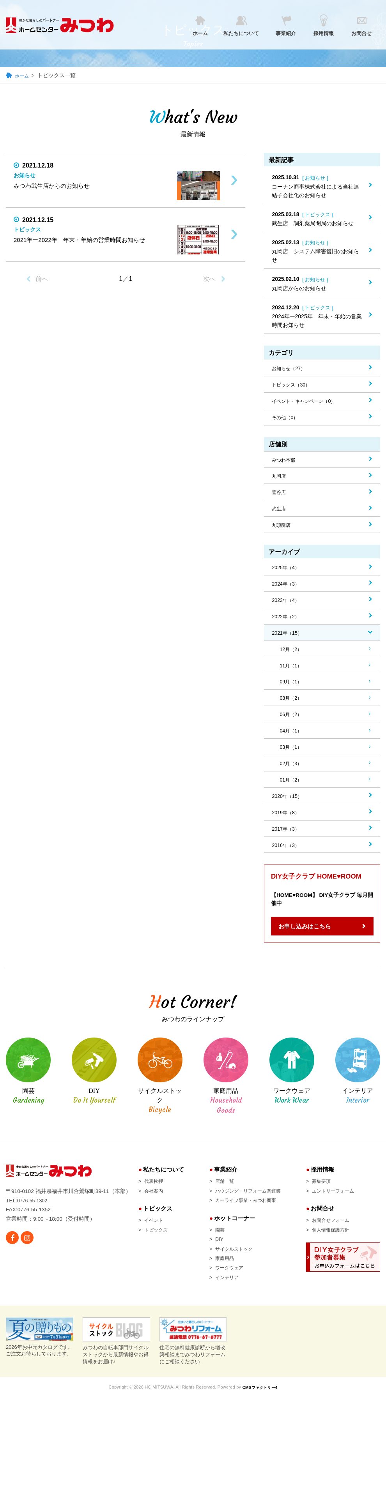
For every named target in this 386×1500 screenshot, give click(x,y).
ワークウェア (220, 1290)
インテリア (218, 1300)
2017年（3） (287, 848)
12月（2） (292, 660)
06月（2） (292, 728)
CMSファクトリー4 (261, 1490)
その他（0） (287, 420)
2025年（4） (287, 575)
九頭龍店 (283, 532)
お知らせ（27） (291, 369)
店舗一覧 (215, 1202)
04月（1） (292, 746)
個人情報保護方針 (334, 1252)
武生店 (280, 515)
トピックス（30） (294, 386)
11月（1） (292, 677)
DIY (208, 1261)
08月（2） (292, 711)
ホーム (23, 75)
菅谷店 (280, 498)
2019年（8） (287, 831)
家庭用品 (215, 1281)
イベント (144, 1242)
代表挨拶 (144, 1202)
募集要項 (324, 1202)
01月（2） (292, 797)
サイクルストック (226, 1271)
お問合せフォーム (334, 1242)
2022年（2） (287, 626)
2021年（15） (289, 643)
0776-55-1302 (34, 1341)
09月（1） (292, 695)
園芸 (209, 1252)
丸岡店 (280, 481)
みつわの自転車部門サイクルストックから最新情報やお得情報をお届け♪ (116, 1444)
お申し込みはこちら (305, 947)
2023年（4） (287, 609)
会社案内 (144, 1212)
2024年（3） (287, 592)
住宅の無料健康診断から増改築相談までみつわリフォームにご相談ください (193, 1444)
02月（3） (292, 780)
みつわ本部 (285, 464)
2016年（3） (287, 865)
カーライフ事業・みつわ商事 (239, 1222)
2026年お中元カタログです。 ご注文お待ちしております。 (39, 1440)
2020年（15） (289, 814)
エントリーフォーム (337, 1212)
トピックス (147, 1252)
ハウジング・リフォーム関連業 (242, 1212)
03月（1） (292, 763)
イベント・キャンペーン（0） (309, 404)
